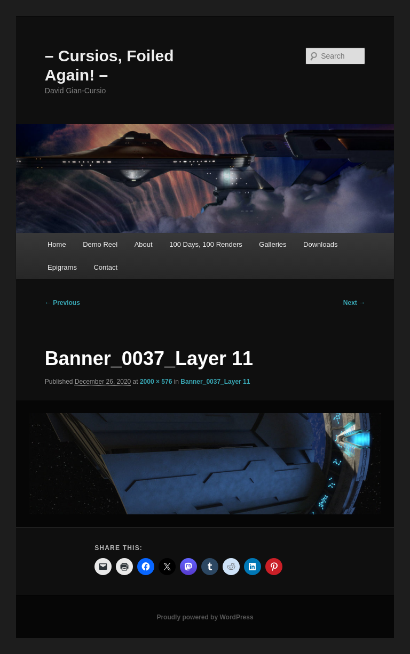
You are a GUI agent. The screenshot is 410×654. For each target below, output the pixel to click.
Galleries (272, 244)
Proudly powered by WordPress (204, 617)
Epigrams (62, 267)
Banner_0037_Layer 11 (215, 381)
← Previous (62, 302)
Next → (354, 302)
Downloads (320, 244)
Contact (105, 267)
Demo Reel (100, 244)
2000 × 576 (156, 381)
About (144, 244)
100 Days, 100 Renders (205, 244)
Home (57, 244)
